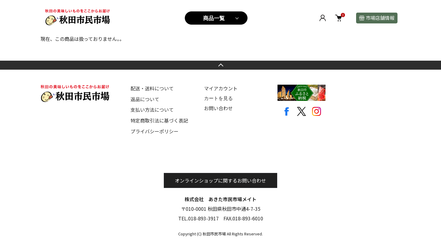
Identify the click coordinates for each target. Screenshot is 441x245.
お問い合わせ (218, 108)
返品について (144, 99)
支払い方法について (152, 109)
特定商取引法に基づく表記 (159, 120)
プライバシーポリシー (154, 131)
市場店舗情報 (380, 17)
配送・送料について (152, 88)
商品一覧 (214, 18)
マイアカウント (221, 88)
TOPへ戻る (220, 65)
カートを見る (218, 98)
